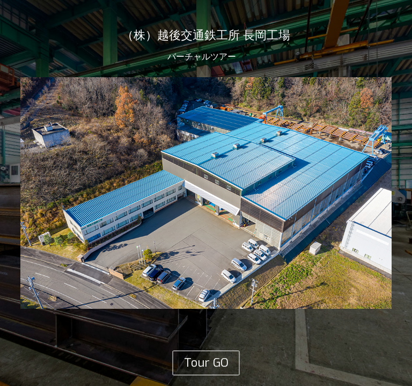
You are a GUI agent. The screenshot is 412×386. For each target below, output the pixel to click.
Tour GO (206, 362)
